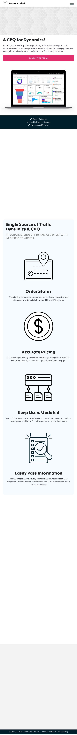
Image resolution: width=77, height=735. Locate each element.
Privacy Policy (63, 731)
